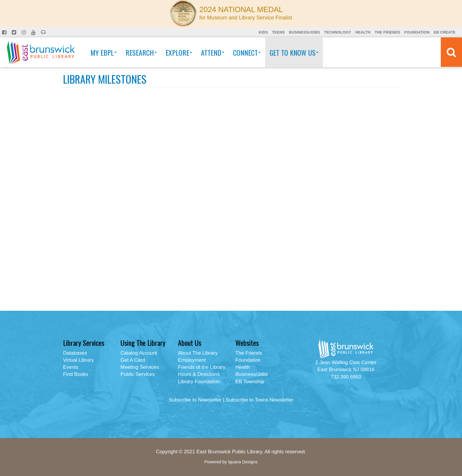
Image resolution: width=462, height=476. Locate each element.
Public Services (138, 374)
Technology (337, 32)
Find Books (75, 374)
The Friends (387, 32)
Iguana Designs (243, 462)
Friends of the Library (201, 367)
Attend (212, 52)
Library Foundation (199, 381)
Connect (247, 52)
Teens (278, 32)
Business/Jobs (304, 32)
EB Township (249, 381)
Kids (263, 32)
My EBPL (103, 52)
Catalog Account (139, 353)
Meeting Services (140, 367)
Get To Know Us (294, 52)
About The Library (198, 353)
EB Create (445, 32)
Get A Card (133, 360)
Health (363, 32)
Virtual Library (78, 360)
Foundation (417, 32)
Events (70, 367)
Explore (179, 52)
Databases (75, 353)
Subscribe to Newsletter (195, 400)
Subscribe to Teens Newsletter (259, 400)
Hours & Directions (199, 374)
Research (141, 52)
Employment (192, 360)
